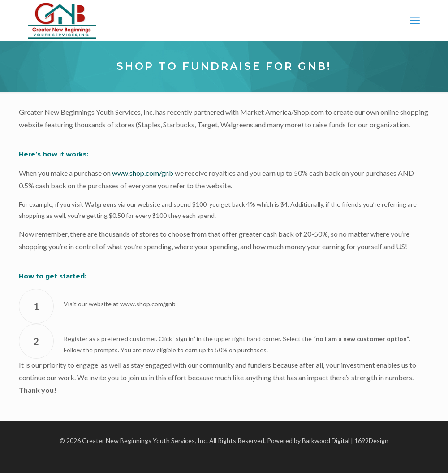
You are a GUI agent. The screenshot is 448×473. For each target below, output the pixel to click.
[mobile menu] (414, 20)
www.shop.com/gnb (142, 173)
